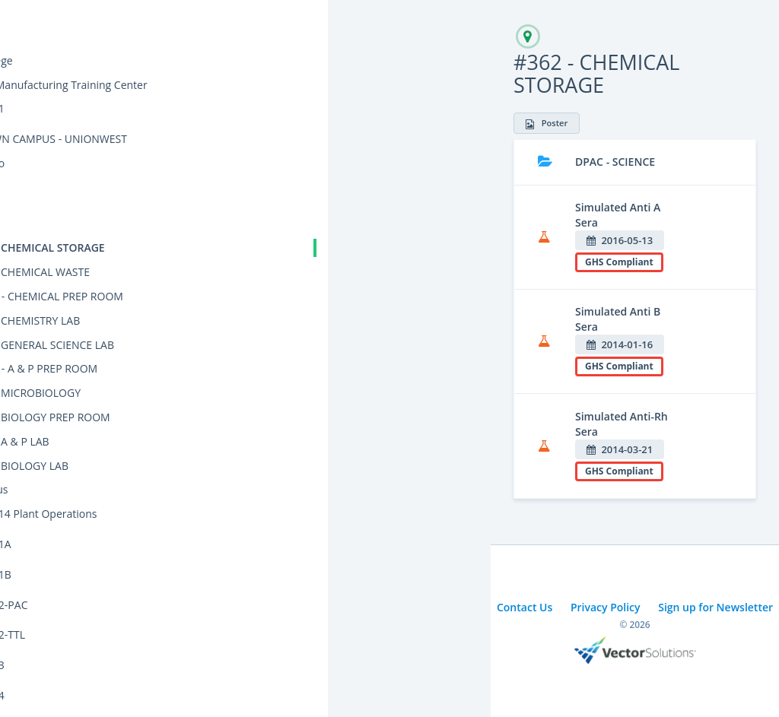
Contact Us (524, 607)
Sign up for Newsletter (715, 607)
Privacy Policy (606, 607)
